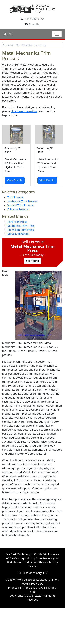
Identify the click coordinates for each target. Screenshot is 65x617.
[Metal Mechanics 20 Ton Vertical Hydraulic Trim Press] (16, 155)
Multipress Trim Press (20, 226)
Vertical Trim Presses (20, 205)
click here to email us (24, 111)
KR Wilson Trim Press (20, 230)
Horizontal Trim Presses (22, 201)
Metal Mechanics (18, 234)
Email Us (33, 24)
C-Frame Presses (17, 209)
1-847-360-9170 (34, 19)
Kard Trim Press (17, 222)
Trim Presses (15, 197)
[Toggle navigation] (57, 34)
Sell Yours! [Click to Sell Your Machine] (32, 261)
